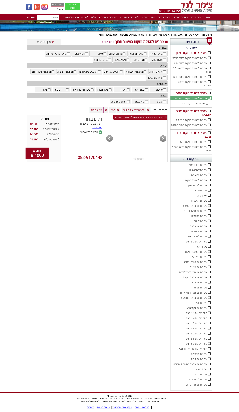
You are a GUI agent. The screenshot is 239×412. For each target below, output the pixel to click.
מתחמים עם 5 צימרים (196, 323)
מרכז (113, 110)
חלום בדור (93, 119)
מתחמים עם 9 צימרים (196, 343)
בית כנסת (141, 101)
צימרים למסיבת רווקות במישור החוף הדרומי (191, 148)
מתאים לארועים (113, 71)
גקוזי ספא (81, 53)
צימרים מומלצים (199, 354)
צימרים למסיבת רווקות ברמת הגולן (190, 76)
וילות (93, 17)
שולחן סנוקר (158, 59)
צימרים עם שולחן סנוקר (195, 262)
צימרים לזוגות (200, 221)
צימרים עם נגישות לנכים (195, 211)
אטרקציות (202, 195)
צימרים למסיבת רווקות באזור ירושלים (193, 113)
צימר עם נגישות (156, 77)
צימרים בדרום (164, 17)
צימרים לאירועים (199, 257)
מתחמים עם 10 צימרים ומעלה (192, 349)
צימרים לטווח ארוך (198, 165)
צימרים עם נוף (200, 287)
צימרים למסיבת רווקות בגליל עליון (190, 63)
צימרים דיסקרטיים (198, 170)
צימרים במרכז (181, 17)
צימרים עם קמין (199, 282)
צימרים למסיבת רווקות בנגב (193, 142)
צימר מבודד (104, 89)
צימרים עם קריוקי (198, 359)
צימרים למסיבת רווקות (181, 34)
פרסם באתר (57, 4)
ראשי (208, 17)
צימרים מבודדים (199, 216)
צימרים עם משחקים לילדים (193, 292)
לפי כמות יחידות (129, 17)
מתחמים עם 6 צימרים (196, 328)
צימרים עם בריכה (198, 226)
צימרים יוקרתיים (199, 231)
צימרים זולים (201, 303)
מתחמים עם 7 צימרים (196, 333)
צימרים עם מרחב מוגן (196, 384)
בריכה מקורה (117, 53)
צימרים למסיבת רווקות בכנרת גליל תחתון (192, 70)
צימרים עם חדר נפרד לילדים (193, 272)
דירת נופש (62, 89)
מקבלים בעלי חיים (90, 71)
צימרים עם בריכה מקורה (195, 277)
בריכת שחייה (158, 53)
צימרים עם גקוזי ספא (197, 308)
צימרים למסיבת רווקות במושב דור (192, 103)
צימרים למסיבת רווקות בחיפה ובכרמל (194, 83)
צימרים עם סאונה (198, 267)
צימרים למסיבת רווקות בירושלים (191, 120)
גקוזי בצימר (122, 59)
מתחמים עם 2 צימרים (196, 241)
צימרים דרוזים (200, 374)
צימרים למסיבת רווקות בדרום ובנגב (193, 134)
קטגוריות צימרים (108, 17)
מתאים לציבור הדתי (43, 71)
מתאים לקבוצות (67, 71)
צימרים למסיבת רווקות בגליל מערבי (189, 58)
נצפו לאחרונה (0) (169, 10)
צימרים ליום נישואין (197, 185)
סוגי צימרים (148, 17)
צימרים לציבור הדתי (197, 236)
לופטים (84, 17)
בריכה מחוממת (138, 53)
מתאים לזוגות (157, 71)
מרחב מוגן (141, 59)
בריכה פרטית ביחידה (58, 53)
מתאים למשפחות (136, 71)
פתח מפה (97, 127)
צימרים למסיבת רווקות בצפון (191, 53)
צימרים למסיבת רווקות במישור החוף (189, 98)
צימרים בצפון (197, 17)
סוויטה (161, 89)
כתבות (60, 8)
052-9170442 (90, 157)
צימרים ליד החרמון (198, 379)
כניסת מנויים (103, 407)
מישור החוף (97, 110)
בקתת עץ (141, 89)
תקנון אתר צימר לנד (122, 407)
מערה (125, 89)
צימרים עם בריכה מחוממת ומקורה (190, 364)
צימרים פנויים (72, 6)
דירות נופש (201, 369)
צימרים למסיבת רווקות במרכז (152, 34)
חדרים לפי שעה (71, 17)
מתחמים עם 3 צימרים (196, 313)
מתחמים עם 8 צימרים (196, 338)
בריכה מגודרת (103, 59)
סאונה (102, 53)
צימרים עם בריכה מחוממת (194, 297)
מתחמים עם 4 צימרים (196, 318)
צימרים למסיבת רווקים (196, 251)
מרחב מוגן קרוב (120, 101)
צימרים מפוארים (199, 175)
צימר (47, 89)
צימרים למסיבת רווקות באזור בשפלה (189, 125)
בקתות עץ (202, 246)
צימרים (208, 34)
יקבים (161, 101)
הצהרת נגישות (142, 407)
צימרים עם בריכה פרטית (195, 205)
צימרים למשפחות (198, 200)
